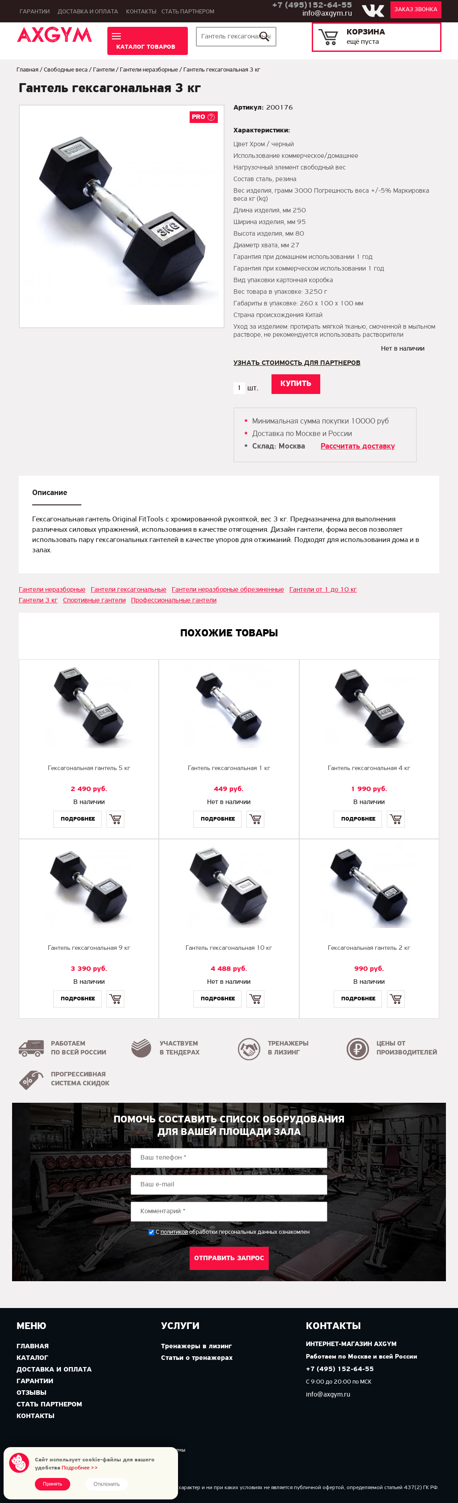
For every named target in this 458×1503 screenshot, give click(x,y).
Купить (115, 811)
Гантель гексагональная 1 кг (229, 768)
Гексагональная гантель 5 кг (89, 768)
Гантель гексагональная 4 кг (369, 768)
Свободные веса (66, 70)
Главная (27, 70)
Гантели (103, 70)
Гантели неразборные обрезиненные (228, 589)
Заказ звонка (415, 9)
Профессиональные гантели (173, 600)
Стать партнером (187, 11)
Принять (52, 1484)
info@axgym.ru (327, 13)
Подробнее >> (80, 1468)
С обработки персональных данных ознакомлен (233, 1232)
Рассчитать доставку (358, 446)
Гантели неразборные (149, 70)
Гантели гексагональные (128, 589)
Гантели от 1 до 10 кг (323, 589)
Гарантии (35, 11)
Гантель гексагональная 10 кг (229, 948)
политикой (174, 1232)
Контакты (141, 11)
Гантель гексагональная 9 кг (89, 948)
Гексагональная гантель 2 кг (369, 948)
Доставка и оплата (88, 11)
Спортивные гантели (94, 600)
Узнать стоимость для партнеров (296, 363)
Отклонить (106, 1484)
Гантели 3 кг (38, 600)
